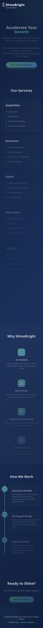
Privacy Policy (13, 622)
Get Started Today (21, 600)
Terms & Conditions (27, 622)
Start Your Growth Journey (21, 66)
